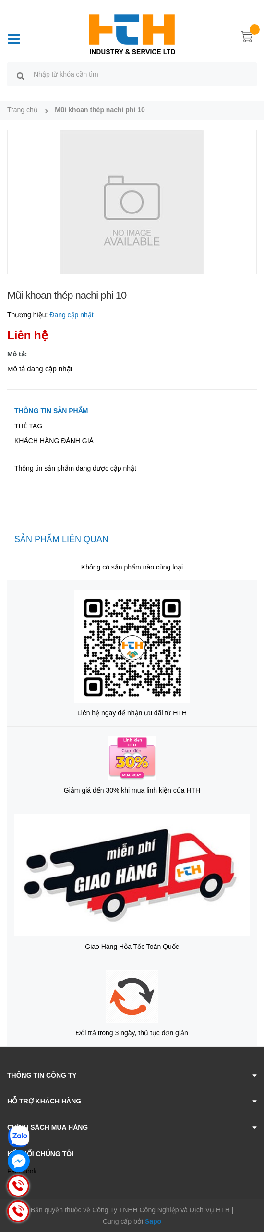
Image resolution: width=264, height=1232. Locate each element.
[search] (20, 75)
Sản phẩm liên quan (61, 539)
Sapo (153, 1221)
